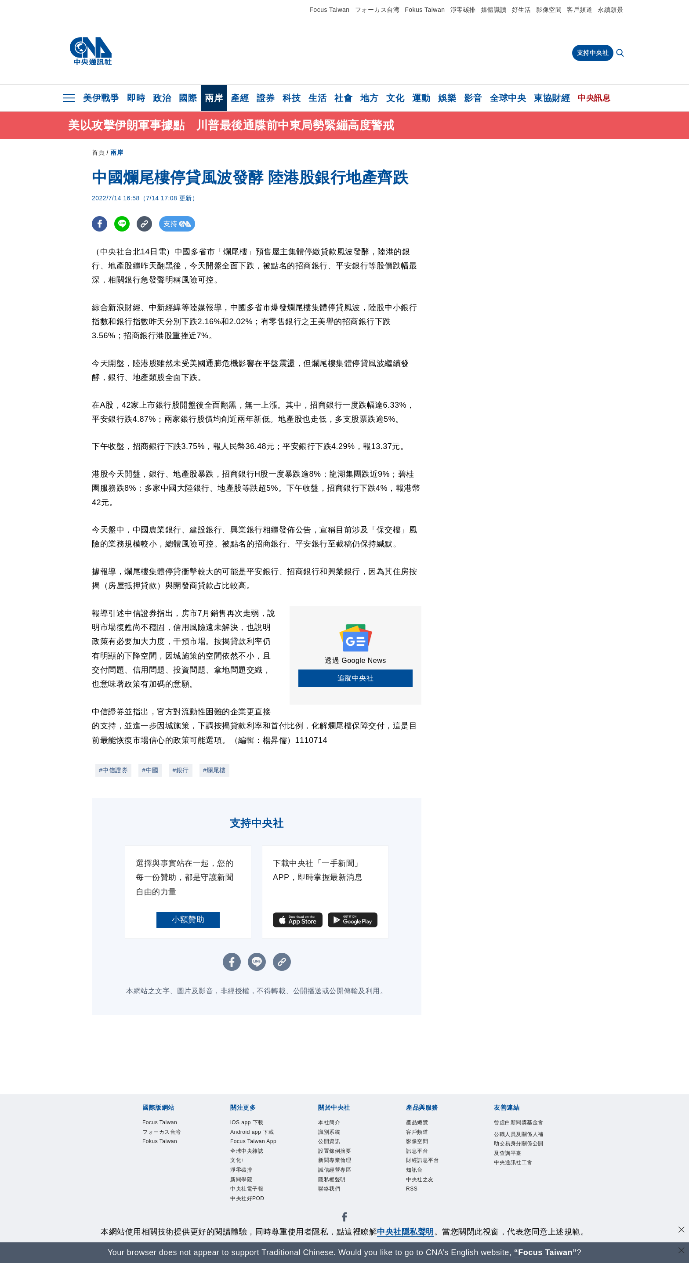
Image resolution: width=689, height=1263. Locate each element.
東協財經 (552, 98)
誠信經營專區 (342, 1183)
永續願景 (610, 10)
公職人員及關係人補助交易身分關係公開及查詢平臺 (518, 1165)
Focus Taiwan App (255, 1165)
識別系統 (334, 1135)
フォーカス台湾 (377, 10)
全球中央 (508, 98)
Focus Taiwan (329, 10)
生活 (317, 98)
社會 (343, 98)
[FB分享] (99, 224)
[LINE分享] (122, 224)
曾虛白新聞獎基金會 (518, 1129)
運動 (421, 98)
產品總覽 (422, 1123)
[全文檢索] (621, 53)
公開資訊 (334, 1147)
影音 (473, 98)
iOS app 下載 (254, 1123)
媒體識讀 (494, 10)
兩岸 (214, 98)
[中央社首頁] (91, 51)
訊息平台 (422, 1159)
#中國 (150, 770)
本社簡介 (334, 1123)
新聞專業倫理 (342, 1171)
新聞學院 (246, 1218)
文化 (395, 98)
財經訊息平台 (430, 1171)
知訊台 (418, 1183)
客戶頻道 (579, 10)
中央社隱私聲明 (405, 1231)
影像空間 (549, 10)
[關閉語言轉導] (681, 1251)
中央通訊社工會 (518, 1201)
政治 (162, 98)
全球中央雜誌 (254, 1183)
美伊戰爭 (101, 98)
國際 (188, 98)
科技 (292, 98)
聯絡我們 (334, 1206)
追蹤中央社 (355, 678)
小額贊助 (188, 919)
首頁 (98, 152)
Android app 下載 (253, 1141)
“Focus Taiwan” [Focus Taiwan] (545, 1252)
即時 (136, 98)
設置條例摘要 (342, 1159)
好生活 (521, 10)
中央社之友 (426, 1195)
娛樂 (447, 98)
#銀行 (181, 770)
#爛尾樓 (214, 770)
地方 (369, 98)
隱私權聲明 (338, 1195)
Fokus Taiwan (425, 10)
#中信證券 (113, 770)
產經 (240, 98)
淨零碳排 (463, 10)
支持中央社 (593, 52)
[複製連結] (144, 224)
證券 (266, 98)
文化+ (240, 1195)
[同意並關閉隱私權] (681, 1230)
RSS (414, 1206)
